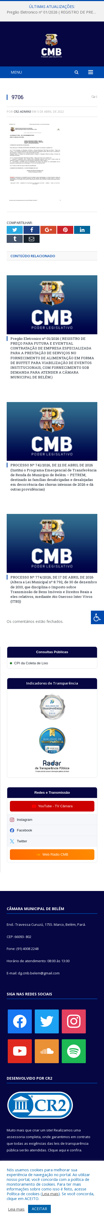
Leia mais (50, 1193)
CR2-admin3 (22, 111)
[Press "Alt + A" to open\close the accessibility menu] (97, 617)
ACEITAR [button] (39, 1208)
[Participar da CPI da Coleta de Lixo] (52, 663)
